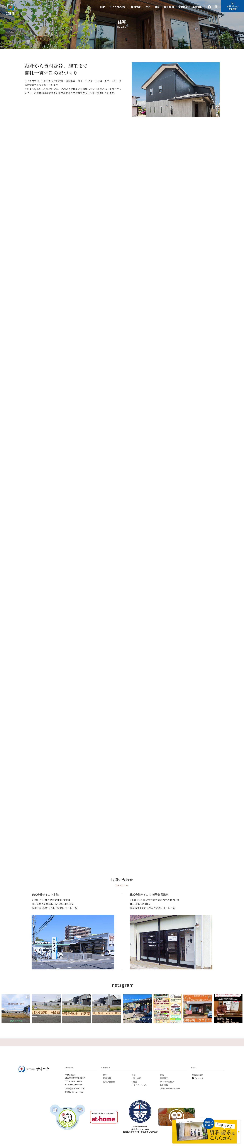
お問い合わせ (109, 1081)
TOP (102, 7)
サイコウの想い (117, 7)
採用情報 (136, 7)
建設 (157, 7)
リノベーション (140, 1084)
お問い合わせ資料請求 (233, 6)
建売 (135, 1081)
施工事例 (169, 7)
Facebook (199, 1077)
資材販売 (183, 7)
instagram (198, 1074)
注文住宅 (137, 1077)
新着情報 (197, 7)
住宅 (147, 7)
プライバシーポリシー (170, 1088)
